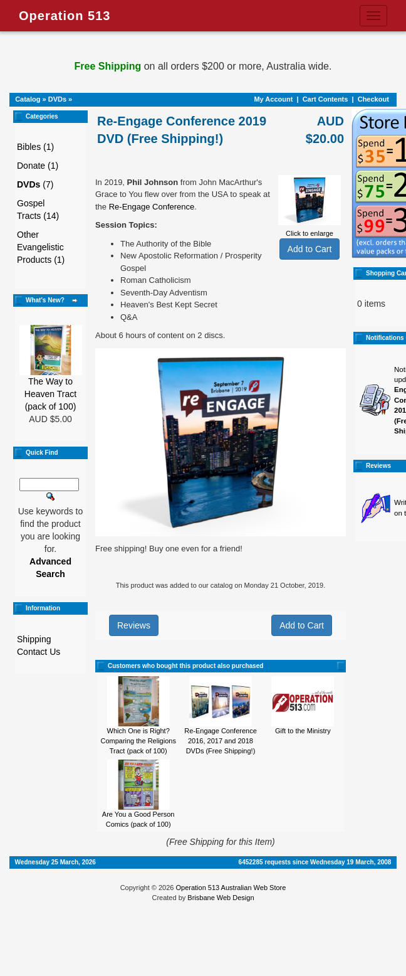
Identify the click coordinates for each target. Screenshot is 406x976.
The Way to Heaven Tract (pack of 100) (50, 393)
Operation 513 (64, 16)
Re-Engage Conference (152, 206)
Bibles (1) (35, 147)
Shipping (34, 639)
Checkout (373, 99)
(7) (35, 184)
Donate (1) (37, 166)
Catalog (27, 99)
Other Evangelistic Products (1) (41, 247)
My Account (273, 99)
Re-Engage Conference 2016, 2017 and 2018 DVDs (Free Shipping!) (220, 740)
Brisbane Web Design (220, 897)
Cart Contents (325, 99)
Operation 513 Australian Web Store (230, 887)
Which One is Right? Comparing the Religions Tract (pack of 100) (137, 740)
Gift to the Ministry (303, 731)
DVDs (57, 99)
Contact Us (38, 652)
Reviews (133, 625)
